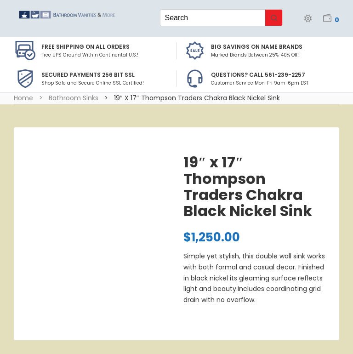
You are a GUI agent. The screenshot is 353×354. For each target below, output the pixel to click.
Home (23, 98)
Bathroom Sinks (73, 98)
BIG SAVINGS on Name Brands (256, 47)
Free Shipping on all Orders (85, 47)
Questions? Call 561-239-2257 (258, 75)
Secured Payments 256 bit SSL (88, 75)
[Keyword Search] (213, 18)
